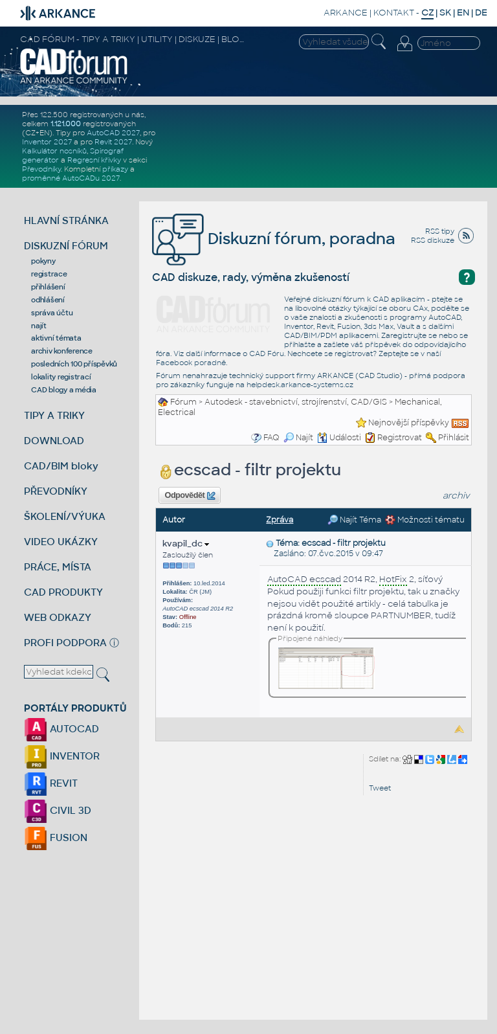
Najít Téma (354, 520)
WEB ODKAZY (57, 617)
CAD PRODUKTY (63, 592)
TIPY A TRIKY (54, 415)
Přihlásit (453, 438)
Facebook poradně (191, 362)
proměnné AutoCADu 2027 (71, 178)
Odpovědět (190, 496)
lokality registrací (61, 376)
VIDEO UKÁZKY (61, 541)
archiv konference (62, 350)
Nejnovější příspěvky (408, 423)
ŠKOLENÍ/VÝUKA (64, 516)
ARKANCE (346, 12)
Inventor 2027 (47, 141)
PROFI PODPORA (65, 642)
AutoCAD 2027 (113, 132)
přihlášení (48, 286)
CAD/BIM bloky (61, 466)
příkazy (115, 169)
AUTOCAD (61, 729)
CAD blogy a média (63, 389)
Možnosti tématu (425, 520)
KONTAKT (393, 12)
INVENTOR (62, 756)
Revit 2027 (113, 141)
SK (445, 12)
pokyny (43, 260)
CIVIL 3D (57, 810)
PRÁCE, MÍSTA (57, 567)
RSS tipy (439, 231)
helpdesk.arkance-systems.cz (300, 384)
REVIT (51, 783)
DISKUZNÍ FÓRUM (66, 246)
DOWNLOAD (54, 440)
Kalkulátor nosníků (54, 150)
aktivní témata (56, 338)
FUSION (55, 837)
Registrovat (399, 438)
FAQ (271, 438)
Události (339, 438)
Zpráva (279, 520)
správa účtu (51, 312)
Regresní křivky (94, 159)
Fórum (183, 402)
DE (481, 12)
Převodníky (41, 169)
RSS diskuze (432, 240)
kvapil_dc (185, 543)
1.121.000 (65, 123)
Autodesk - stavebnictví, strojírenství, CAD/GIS (295, 402)
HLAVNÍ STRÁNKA (66, 220)
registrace (49, 273)
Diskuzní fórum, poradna (273, 239)
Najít (298, 438)
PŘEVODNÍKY (55, 491)
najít (39, 325)
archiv (456, 495)
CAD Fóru (266, 353)
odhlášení (48, 299)
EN (463, 12)
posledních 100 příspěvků (74, 363)
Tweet (380, 787)
